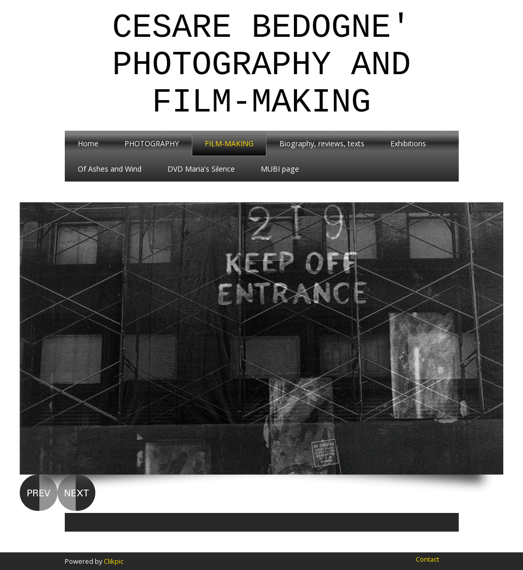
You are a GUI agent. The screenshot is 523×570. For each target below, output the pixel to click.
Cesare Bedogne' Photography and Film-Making (261, 65)
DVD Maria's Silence (201, 169)
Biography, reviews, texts (321, 143)
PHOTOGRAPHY (151, 143)
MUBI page (280, 169)
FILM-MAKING (229, 143)
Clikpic (113, 561)
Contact (427, 559)
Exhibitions (408, 143)
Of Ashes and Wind (110, 169)
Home (88, 143)
